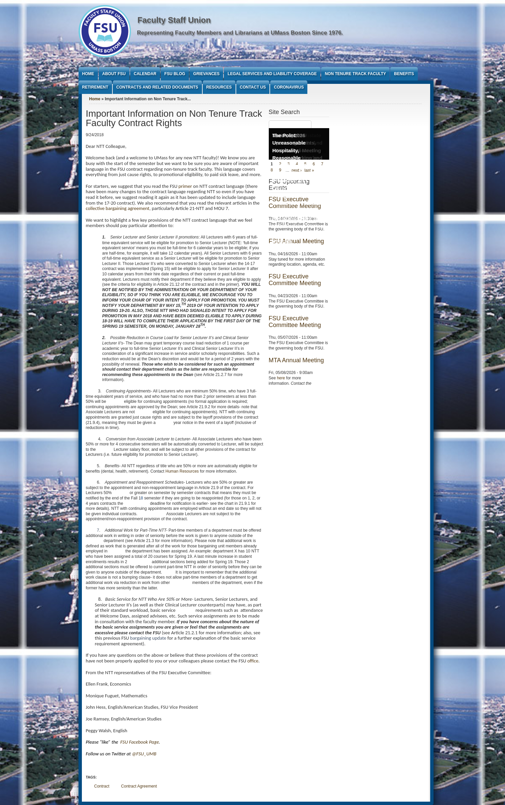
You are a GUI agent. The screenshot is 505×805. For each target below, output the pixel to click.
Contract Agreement (139, 786)
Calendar (145, 73)
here (281, 378)
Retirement (95, 87)
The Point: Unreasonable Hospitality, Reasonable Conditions (289, 150)
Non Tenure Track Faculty (355, 73)
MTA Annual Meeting (296, 360)
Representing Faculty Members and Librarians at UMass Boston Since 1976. (240, 33)
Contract (101, 786)
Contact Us (253, 87)
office (252, 661)
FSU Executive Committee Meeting (295, 279)
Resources (219, 87)
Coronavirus (289, 87)
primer (185, 186)
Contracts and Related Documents (157, 87)
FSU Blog (174, 73)
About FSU (114, 73)
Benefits (404, 73)
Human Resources (182, 471)
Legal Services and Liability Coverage (272, 73)
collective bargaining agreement (118, 208)
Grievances (206, 73)
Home (88, 73)
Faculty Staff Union (174, 19)
